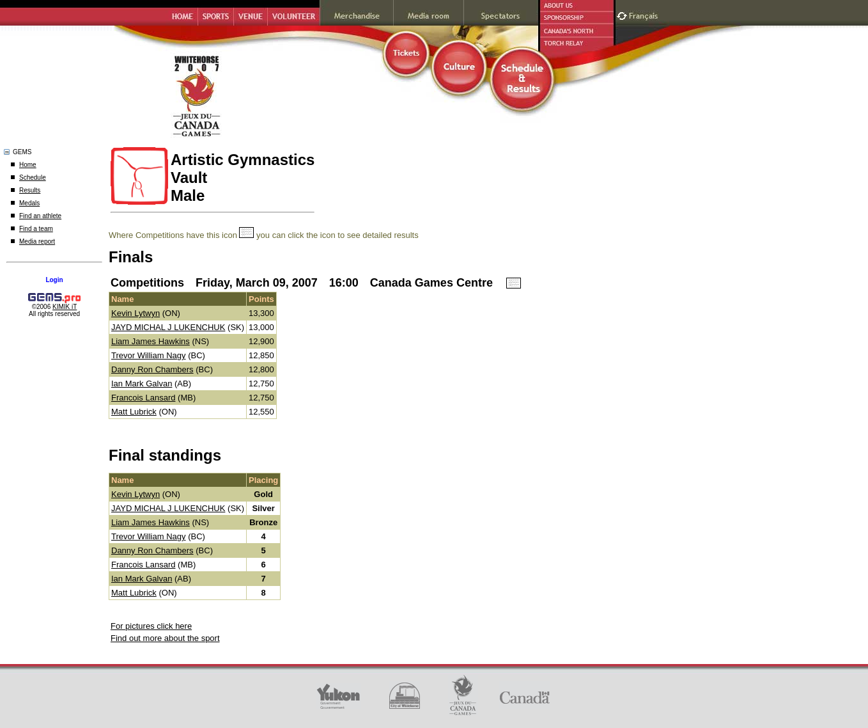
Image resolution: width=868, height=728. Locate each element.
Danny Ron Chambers (152, 369)
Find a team (36, 228)
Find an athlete (40, 215)
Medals (29, 203)
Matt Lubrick (134, 411)
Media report (37, 241)
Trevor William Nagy (148, 355)
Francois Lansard (143, 397)
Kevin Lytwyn (135, 313)
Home (27, 164)
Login (54, 279)
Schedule (32, 177)
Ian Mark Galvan (141, 383)
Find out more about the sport (165, 638)
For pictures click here (151, 626)
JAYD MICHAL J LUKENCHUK (168, 327)
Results (29, 190)
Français (645, 14)
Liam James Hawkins (150, 341)
